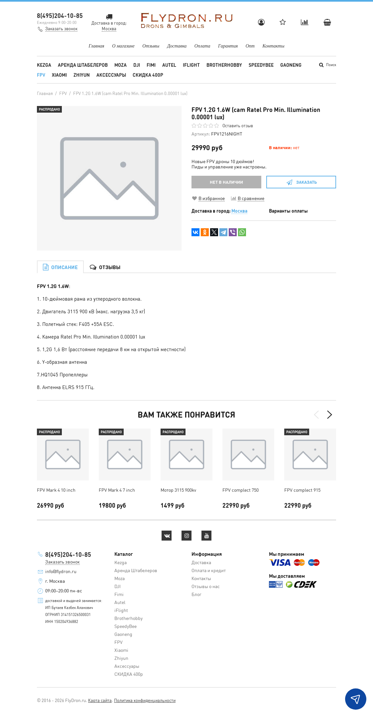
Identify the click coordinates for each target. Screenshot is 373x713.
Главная (96, 46)
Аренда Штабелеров (83, 65)
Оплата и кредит (208, 570)
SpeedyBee (261, 65)
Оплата (202, 46)
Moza (120, 65)
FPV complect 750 (240, 490)
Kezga (44, 65)
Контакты (273, 46)
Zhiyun (81, 75)
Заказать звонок (61, 28)
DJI (136, 65)
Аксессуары (111, 75)
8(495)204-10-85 (60, 15)
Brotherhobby (224, 65)
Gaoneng (291, 65)
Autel (169, 65)
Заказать (301, 182)
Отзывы (150, 46)
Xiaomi (59, 75)
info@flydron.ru (60, 571)
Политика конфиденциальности (145, 700)
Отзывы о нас (205, 586)
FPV (41, 75)
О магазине (123, 46)
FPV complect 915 (302, 490)
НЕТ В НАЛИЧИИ (226, 182)
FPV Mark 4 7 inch (117, 490)
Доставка (177, 46)
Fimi (151, 65)
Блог (196, 594)
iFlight (191, 65)
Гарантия (228, 46)
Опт (250, 46)
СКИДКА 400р (148, 75)
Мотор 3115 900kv (178, 490)
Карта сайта (100, 700)
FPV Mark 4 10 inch (56, 490)
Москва (239, 211)
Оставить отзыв (237, 125)
